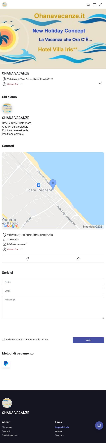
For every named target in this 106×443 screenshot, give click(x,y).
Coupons (59, 435)
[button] (100, 85)
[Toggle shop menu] (11, 4)
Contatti (6, 431)
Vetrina (58, 431)
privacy (44, 339)
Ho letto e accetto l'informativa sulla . (27, 339)
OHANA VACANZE (15, 413)
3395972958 (13, 239)
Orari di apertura (9, 435)
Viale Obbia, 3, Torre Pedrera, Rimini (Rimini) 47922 (30, 79)
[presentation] (27, 328)
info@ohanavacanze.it (17, 244)
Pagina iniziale (62, 427)
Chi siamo (7, 427)
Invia (88, 340)
